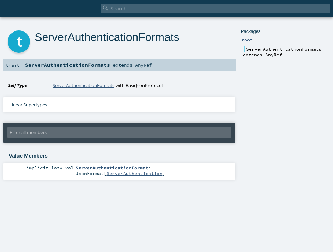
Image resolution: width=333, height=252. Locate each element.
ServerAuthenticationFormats (83, 85)
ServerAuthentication (134, 173)
